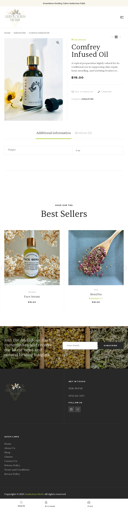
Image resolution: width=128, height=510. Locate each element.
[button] (58, 42)
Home (7, 33)
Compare (106, 92)
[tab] (54, 135)
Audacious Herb (34, 494)
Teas (96, 289)
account (50, 506)
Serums (32, 292)
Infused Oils (20, 33)
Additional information (53, 133)
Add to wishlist (84, 92)
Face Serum (32, 296)
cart (90, 506)
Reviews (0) (83, 133)
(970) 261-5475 (76, 395)
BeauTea (96, 294)
